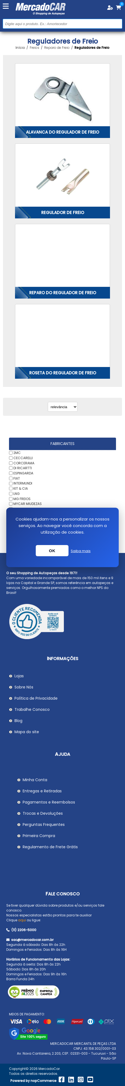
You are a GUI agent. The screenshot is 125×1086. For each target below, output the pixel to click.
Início (20, 47)
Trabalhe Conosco (32, 709)
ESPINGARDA (23, 473)
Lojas (19, 676)
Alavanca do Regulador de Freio (62, 132)
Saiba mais (81, 550)
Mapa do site (26, 732)
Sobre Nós (23, 687)
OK (52, 550)
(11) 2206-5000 (21, 930)
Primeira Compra (39, 835)
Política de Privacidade (36, 698)
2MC (17, 452)
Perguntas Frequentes (44, 824)
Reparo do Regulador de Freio (62, 293)
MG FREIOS (22, 498)
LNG (16, 493)
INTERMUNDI (22, 483)
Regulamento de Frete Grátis (50, 847)
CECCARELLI (23, 458)
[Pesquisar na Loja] (62, 24)
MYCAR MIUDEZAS (27, 503)
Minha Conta (35, 780)
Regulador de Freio (62, 212)
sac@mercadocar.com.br (29, 939)
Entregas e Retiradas (42, 791)
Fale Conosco (63, 894)
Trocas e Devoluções (43, 813)
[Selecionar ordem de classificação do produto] (63, 407)
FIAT (16, 478)
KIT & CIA (20, 488)
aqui (22, 920)
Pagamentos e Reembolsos (49, 802)
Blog (18, 720)
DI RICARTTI (22, 468)
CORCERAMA (23, 463)
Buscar (117, 23)
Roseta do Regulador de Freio (62, 373)
